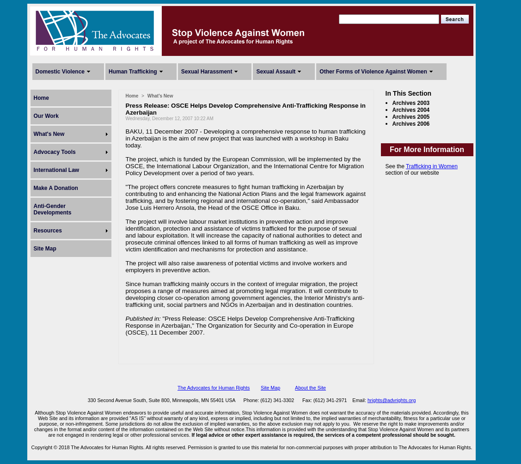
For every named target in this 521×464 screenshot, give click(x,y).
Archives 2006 (411, 124)
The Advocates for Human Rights (214, 388)
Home (41, 98)
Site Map (45, 248)
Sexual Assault (275, 71)
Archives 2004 (411, 110)
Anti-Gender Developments (53, 209)
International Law (57, 170)
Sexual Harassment (207, 71)
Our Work (46, 116)
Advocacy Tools (55, 152)
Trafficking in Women (432, 166)
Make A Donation (56, 188)
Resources (48, 230)
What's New (49, 134)
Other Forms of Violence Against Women (373, 71)
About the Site (310, 388)
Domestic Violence (60, 71)
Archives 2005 (411, 117)
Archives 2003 (411, 103)
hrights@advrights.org (392, 400)
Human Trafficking (133, 71)
